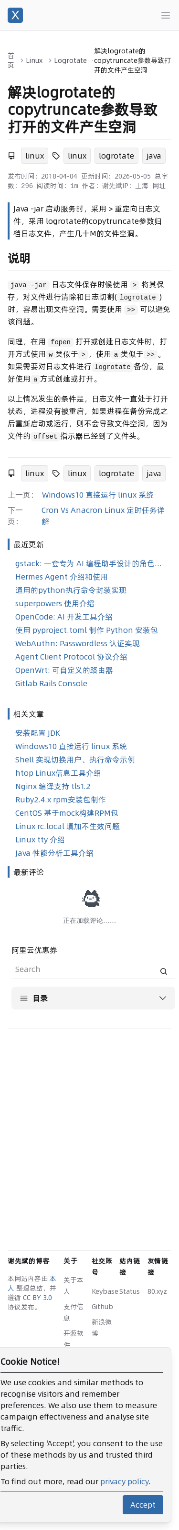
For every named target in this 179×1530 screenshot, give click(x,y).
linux (34, 155)
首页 (11, 60)
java (154, 155)
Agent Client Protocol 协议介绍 (71, 656)
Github (102, 1306)
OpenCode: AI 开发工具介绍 (64, 616)
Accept (143, 1505)
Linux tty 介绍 (40, 839)
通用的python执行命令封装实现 (70, 590)
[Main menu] (165, 15)
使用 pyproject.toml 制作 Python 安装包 (86, 630)
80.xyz (157, 1291)
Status (129, 1291)
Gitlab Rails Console (51, 683)
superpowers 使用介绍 (55, 603)
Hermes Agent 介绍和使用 (61, 576)
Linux (34, 60)
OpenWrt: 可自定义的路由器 (64, 670)
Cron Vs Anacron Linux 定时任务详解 (103, 516)
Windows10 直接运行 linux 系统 (98, 495)
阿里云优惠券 (34, 950)
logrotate (116, 155)
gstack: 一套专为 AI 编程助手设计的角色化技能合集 (91, 563)
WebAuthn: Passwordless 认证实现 (77, 643)
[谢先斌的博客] (15, 15)
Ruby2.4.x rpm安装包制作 (60, 799)
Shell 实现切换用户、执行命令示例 (75, 759)
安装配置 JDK (37, 733)
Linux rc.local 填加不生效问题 (67, 826)
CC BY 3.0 (37, 1297)
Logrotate (70, 60)
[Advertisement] (89, 1126)
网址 (159, 185)
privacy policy (124, 1481)
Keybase (105, 1291)
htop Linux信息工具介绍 (58, 773)
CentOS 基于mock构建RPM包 (66, 813)
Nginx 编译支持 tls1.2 (52, 786)
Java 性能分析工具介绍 (54, 853)
